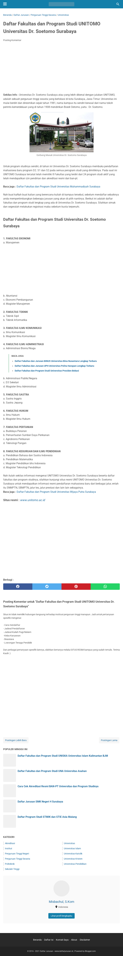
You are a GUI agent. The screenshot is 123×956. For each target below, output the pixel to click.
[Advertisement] (61, 68)
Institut (8, 848)
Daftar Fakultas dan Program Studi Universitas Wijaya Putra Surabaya (56, 491)
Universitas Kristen (73, 858)
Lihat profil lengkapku (61, 916)
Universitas (69, 843)
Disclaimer (85, 939)
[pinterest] (76, 586)
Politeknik (10, 864)
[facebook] (17, 586)
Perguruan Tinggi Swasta (17, 858)
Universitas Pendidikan (75, 864)
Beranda (37, 939)
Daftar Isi (48, 939)
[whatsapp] (105, 586)
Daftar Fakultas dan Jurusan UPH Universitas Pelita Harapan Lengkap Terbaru (54, 366)
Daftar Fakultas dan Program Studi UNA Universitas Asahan (52, 771)
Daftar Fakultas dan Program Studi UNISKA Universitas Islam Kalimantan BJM (63, 755)
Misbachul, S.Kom (61, 902)
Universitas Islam (72, 848)
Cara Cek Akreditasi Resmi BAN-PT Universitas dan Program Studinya (58, 786)
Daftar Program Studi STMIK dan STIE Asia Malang (47, 816)
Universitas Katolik (73, 853)
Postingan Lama (109, 740)
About (74, 939)
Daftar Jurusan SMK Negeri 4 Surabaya (40, 801)
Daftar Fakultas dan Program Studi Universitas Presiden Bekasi (47, 370)
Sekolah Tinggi (12, 869)
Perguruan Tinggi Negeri (17, 853)
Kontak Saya (62, 939)
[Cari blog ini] (118, 4)
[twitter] (47, 586)
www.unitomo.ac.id (32, 500)
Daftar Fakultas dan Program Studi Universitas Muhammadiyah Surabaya (58, 186)
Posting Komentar (12, 40)
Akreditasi (10, 843)
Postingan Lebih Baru (16, 740)
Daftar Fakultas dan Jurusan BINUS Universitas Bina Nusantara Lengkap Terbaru (56, 361)
